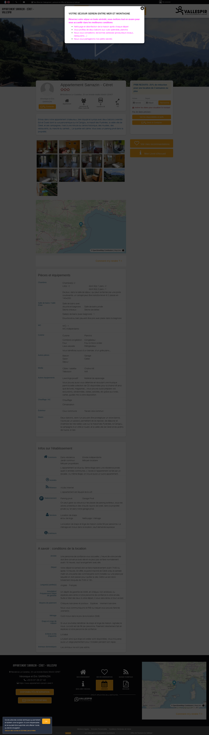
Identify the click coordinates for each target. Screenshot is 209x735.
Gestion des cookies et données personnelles (20, 731)
